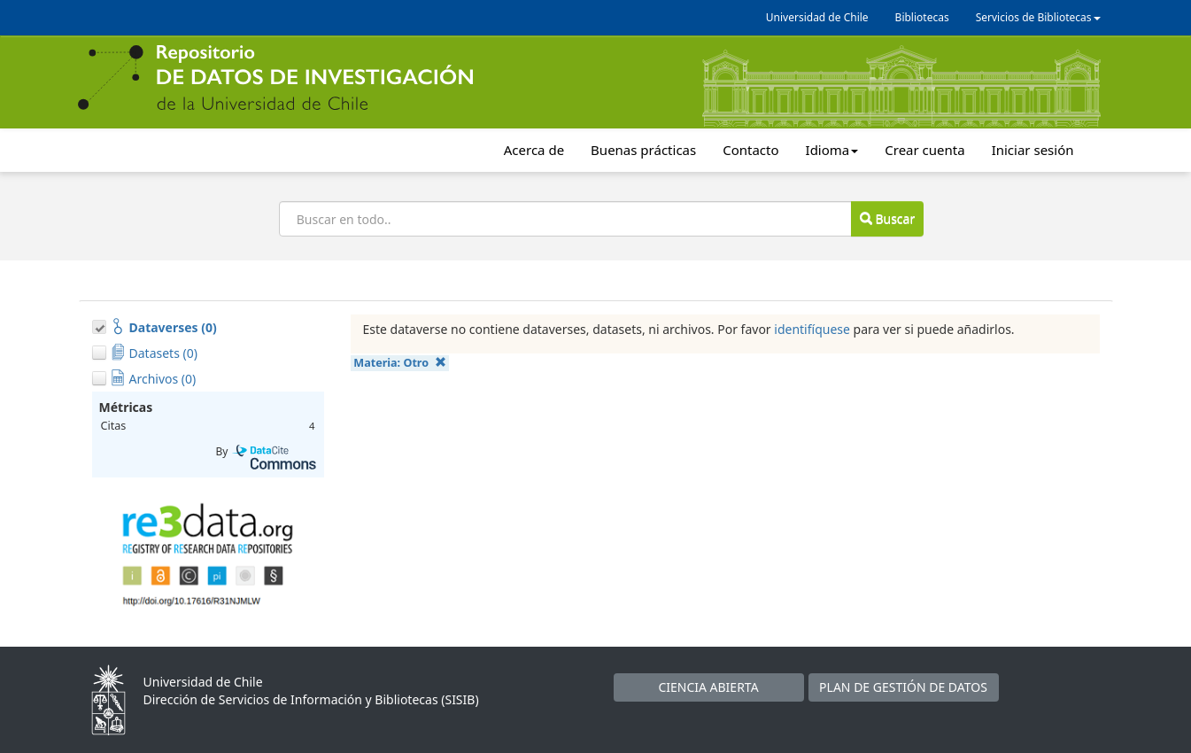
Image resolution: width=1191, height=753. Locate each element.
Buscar (887, 218)
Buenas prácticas (643, 150)
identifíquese (812, 329)
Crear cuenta (924, 150)
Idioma (832, 150)
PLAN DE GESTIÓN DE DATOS (903, 687)
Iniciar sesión (1033, 150)
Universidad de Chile (817, 17)
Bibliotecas (922, 17)
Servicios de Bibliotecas (1038, 17)
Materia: (399, 362)
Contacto (750, 150)
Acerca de (534, 150)
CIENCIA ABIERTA (708, 687)
